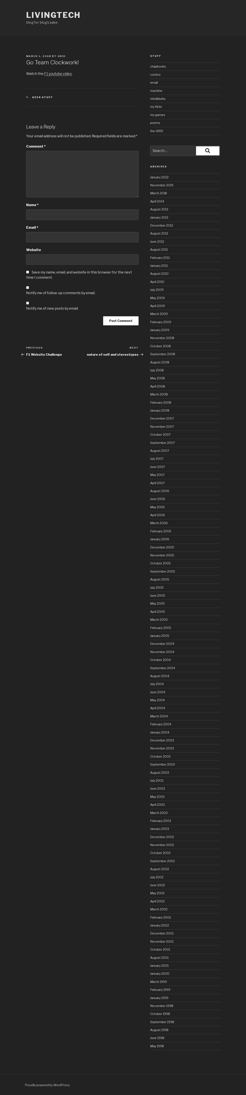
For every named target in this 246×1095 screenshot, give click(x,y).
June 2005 (157, 595)
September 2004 (162, 668)
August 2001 (159, 957)
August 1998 (159, 1030)
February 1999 (160, 990)
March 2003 (159, 813)
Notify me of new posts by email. (52, 308)
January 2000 (159, 973)
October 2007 (160, 434)
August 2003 (159, 772)
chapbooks (158, 66)
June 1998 (157, 1038)
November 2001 (162, 941)
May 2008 (157, 378)
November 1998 (161, 1006)
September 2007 (162, 443)
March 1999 (158, 982)
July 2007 (156, 458)
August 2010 (159, 273)
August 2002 (159, 869)
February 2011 (160, 257)
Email (32, 227)
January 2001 (159, 965)
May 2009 (157, 298)
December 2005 (162, 547)
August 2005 (159, 579)
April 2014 (157, 201)
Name (32, 205)
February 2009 (160, 322)
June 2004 (157, 692)
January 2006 (159, 539)
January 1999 (159, 998)
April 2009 (157, 306)
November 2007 (162, 426)
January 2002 (159, 925)
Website (33, 250)
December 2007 (162, 418)
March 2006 (159, 523)
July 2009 (157, 290)
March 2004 (159, 716)
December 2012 (161, 225)
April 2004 (157, 708)
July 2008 (157, 370)
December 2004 (162, 644)
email (154, 82)
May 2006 (157, 507)
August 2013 (159, 209)
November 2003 (162, 748)
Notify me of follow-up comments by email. (60, 293)
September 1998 (162, 1022)
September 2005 (162, 571)
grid (61, 56)
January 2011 (159, 265)
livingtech (53, 15)
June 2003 (157, 788)
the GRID (156, 131)
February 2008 (160, 402)
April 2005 (157, 611)
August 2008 (159, 362)
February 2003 (160, 821)
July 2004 (157, 684)
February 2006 (160, 531)
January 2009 (159, 330)
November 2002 (162, 845)
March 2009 (159, 314)
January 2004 (159, 732)
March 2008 (159, 394)
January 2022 (159, 177)
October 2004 (160, 660)
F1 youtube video (58, 74)
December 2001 (162, 933)
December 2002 (162, 837)
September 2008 (162, 354)
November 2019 (161, 185)
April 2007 (157, 483)
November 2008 (162, 338)
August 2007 (159, 451)
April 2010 (157, 282)
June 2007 (157, 467)
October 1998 (160, 1014)
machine (156, 91)
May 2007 (157, 475)
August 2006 (159, 491)
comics (155, 74)
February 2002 (160, 917)
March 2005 (159, 619)
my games (157, 115)
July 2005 (157, 587)
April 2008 (157, 386)
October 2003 (160, 756)
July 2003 (156, 780)
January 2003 (159, 829)
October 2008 (160, 346)
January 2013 (159, 217)
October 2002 (160, 853)
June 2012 (157, 241)
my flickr (156, 106)
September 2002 (162, 861)
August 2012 (159, 233)
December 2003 (162, 740)
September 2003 (162, 764)
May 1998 (157, 1046)
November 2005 (162, 555)
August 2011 (159, 249)
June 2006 (157, 499)
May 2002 (157, 893)
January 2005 (159, 636)
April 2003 (157, 804)
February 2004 (160, 724)
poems (155, 123)
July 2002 (156, 877)
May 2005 (157, 603)
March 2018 (158, 193)
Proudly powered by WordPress (47, 1085)
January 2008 (159, 410)
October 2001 (160, 949)
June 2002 (157, 885)
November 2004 (162, 652)
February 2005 (160, 628)
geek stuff (42, 97)
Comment (36, 146)
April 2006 (157, 515)
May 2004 (157, 700)
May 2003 (157, 796)
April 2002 (157, 901)
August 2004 (159, 676)
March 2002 (159, 909)
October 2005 (160, 563)
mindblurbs (158, 98)
